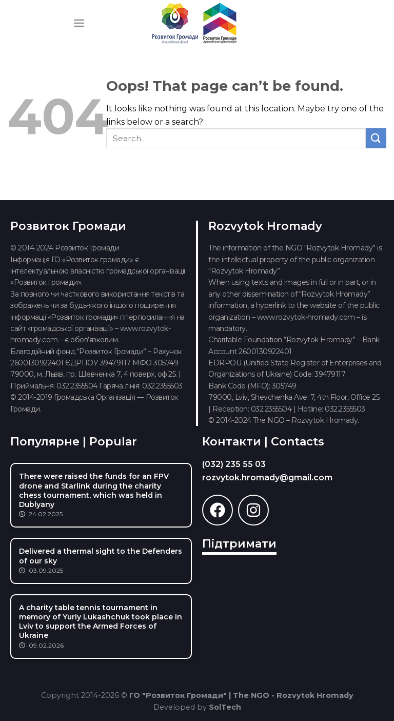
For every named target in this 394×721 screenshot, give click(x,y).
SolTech (225, 707)
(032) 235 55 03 (234, 464)
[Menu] (79, 22)
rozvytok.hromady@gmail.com (267, 477)
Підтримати (239, 544)
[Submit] (376, 138)
